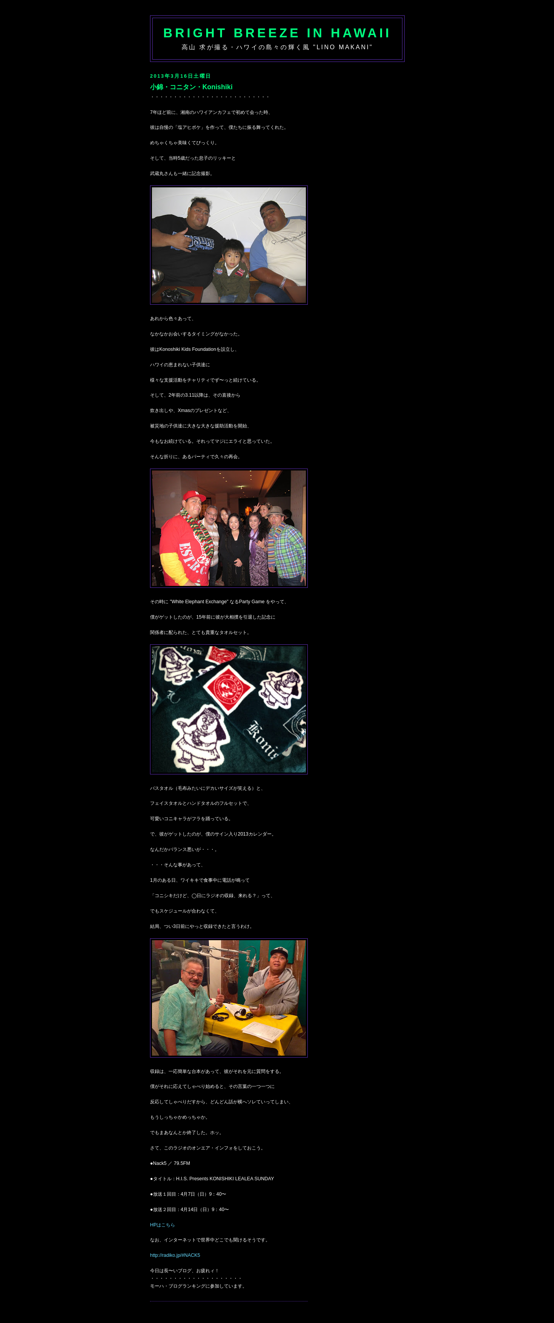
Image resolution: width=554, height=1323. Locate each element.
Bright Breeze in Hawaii (277, 33)
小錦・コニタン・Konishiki (191, 87)
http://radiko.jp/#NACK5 (175, 1255)
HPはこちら (162, 1225)
